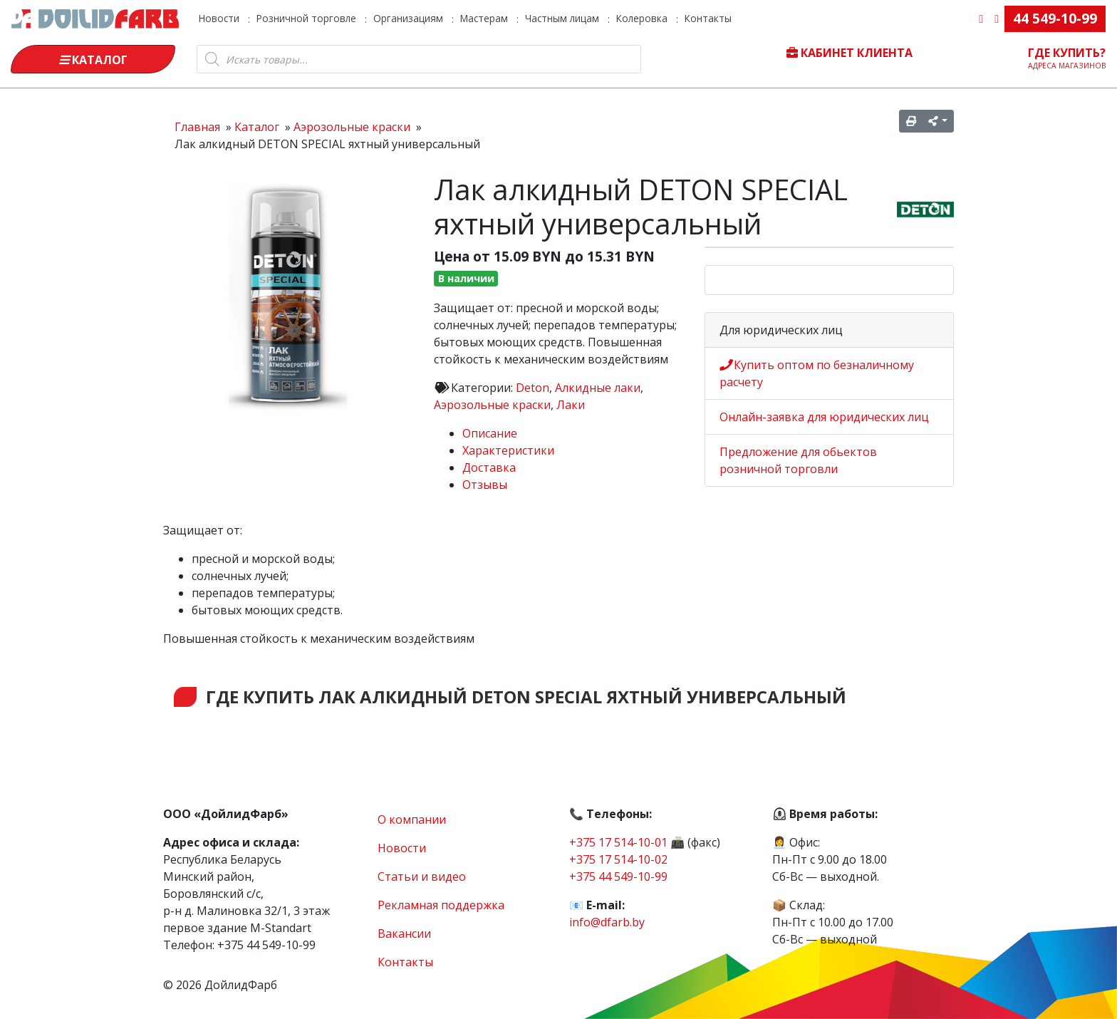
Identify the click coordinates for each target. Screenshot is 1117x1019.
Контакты (708, 18)
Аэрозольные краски (492, 405)
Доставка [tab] (489, 467)
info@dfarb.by (607, 922)
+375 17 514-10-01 (618, 842)
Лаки (570, 405)
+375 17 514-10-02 (618, 859)
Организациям (408, 18)
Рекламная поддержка (441, 905)
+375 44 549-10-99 (618, 876)
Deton (532, 387)
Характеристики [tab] (508, 450)
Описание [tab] (489, 433)
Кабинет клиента (849, 53)
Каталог (93, 60)
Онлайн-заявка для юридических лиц (824, 417)
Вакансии (404, 933)
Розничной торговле (306, 18)
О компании (412, 819)
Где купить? (1067, 58)
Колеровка (641, 18)
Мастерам (484, 18)
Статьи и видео (422, 876)
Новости (219, 18)
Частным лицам (562, 18)
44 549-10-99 (1055, 18)
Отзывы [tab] (484, 484)
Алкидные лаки (597, 387)
